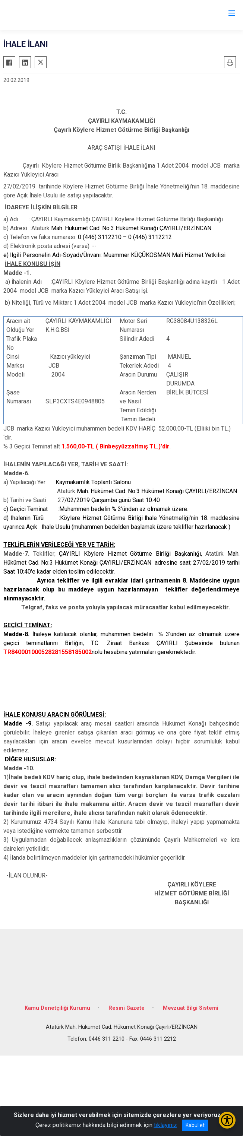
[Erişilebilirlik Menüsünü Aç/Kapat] (227, 1120)
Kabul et (195, 1125)
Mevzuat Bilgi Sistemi (190, 1008)
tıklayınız (165, 1125)
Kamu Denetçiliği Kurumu (57, 1008)
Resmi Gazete (126, 1008)
